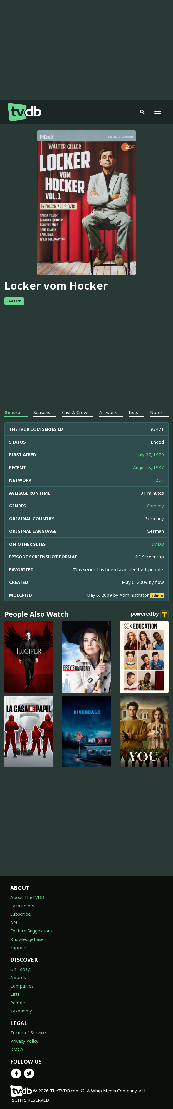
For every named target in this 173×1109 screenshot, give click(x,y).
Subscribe (20, 914)
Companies (21, 986)
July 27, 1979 (150, 454)
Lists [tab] (133, 412)
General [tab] (12, 412)
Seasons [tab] (41, 412)
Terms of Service (28, 1032)
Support (18, 947)
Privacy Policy (24, 1041)
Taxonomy (21, 1011)
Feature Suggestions (31, 931)
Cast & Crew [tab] (74, 412)
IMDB (158, 544)
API (13, 922)
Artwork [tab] (108, 412)
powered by (150, 614)
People (17, 1002)
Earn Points (22, 906)
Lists (15, 994)
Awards (18, 977)
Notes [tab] (156, 412)
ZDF (160, 480)
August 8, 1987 (148, 467)
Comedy (155, 505)
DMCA (16, 1049)
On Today (20, 969)
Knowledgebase (27, 939)
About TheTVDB (27, 897)
